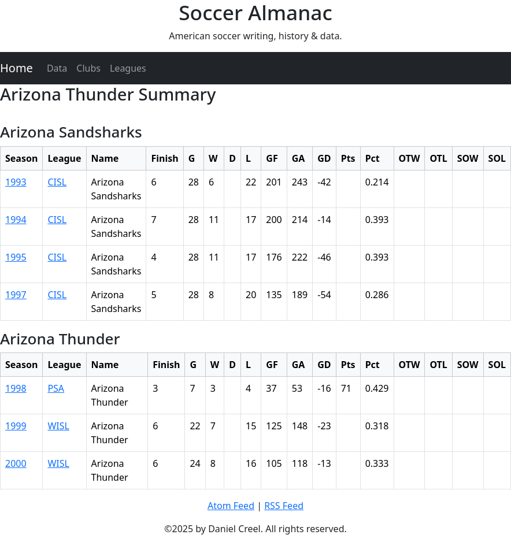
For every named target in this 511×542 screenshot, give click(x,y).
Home (16, 68)
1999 (16, 426)
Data (57, 68)
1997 (16, 294)
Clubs (88, 68)
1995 (16, 257)
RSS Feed (283, 505)
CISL (56, 182)
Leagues (128, 68)
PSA (55, 388)
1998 (16, 388)
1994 (16, 219)
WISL (58, 426)
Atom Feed (231, 505)
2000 (16, 463)
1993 (16, 182)
